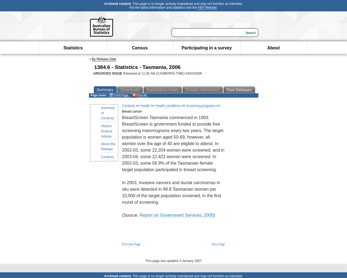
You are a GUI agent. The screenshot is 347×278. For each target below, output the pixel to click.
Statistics (73, 48)
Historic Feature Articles (106, 131)
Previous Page (131, 244)
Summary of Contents (108, 113)
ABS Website (207, 7)
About (273, 48)
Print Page (118, 95)
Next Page (218, 244)
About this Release (108, 146)
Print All (139, 95)
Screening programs (201, 106)
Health (145, 106)
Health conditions (168, 106)
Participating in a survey (207, 48)
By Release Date (104, 59)
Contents (107, 157)
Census (140, 48)
